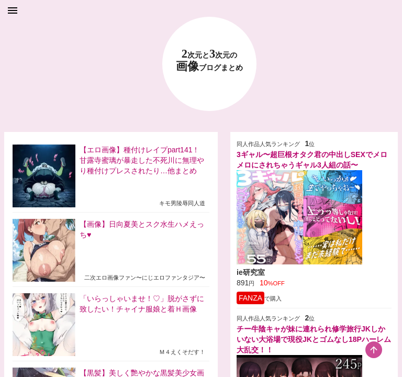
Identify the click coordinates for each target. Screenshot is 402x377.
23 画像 (209, 60)
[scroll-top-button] (373, 349)
